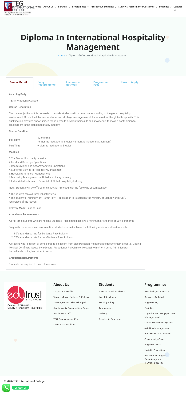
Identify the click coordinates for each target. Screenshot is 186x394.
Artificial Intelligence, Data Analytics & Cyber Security (156, 359)
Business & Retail (154, 297)
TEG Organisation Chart (66, 319)
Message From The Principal (69, 302)
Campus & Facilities (64, 324)
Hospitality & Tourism (156, 291)
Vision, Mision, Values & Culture (71, 297)
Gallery (103, 313)
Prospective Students (102, 6)
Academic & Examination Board (71, 308)
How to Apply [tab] (129, 82)
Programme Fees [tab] (100, 83)
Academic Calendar (110, 319)
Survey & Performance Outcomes (136, 6)
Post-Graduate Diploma (157, 333)
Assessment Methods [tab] (73, 83)
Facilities (149, 308)
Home (38, 6)
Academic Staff (61, 313)
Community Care (154, 339)
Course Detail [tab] (18, 82)
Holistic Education (154, 350)
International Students (112, 291)
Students (164, 6)
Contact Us (178, 8)
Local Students (107, 297)
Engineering (151, 302)
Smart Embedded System (158, 322)
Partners (62, 6)
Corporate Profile (63, 291)
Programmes (79, 6)
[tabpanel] (75, 179)
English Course (152, 344)
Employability (106, 302)
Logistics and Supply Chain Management (159, 315)
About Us (48, 6)
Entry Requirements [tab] (46, 83)
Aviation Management (157, 328)
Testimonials (106, 308)
